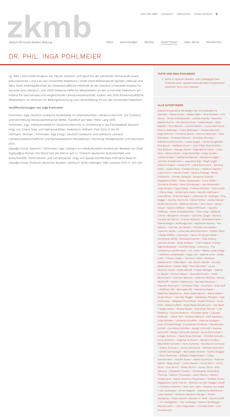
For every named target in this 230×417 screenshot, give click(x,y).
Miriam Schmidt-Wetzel (184, 332)
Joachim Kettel (167, 231)
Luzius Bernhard (214, 126)
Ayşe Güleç (181, 188)
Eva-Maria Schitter (179, 328)
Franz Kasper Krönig (208, 242)
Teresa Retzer (184, 308)
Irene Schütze (190, 343)
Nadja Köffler (167, 235)
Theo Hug (202, 211)
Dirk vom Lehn (192, 386)
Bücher (149, 42)
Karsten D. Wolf (198, 398)
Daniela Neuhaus (205, 281)
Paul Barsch (176, 126)
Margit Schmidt (201, 328)
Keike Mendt (184, 269)
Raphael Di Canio (203, 149)
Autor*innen (169, 42)
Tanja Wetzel (178, 398)
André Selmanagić (170, 351)
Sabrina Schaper (209, 320)
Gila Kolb (182, 235)
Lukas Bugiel (192, 141)
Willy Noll (219, 285)
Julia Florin (164, 172)
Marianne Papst (203, 289)
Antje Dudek (209, 153)
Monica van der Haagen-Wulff (206, 382)
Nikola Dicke (172, 153)
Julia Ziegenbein (185, 406)
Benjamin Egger (210, 157)
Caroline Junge (201, 215)
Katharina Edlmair (187, 157)
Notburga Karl (184, 223)
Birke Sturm (188, 367)
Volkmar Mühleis (205, 277)
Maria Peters (215, 293)
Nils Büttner (165, 149)
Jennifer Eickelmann (170, 161)
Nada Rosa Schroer (190, 336)
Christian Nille (190, 285)
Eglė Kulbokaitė (167, 246)
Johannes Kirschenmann (193, 231)
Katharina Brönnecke (170, 141)
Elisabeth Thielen (179, 371)
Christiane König (167, 238)
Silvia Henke (197, 199)
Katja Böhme (165, 133)
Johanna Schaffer (186, 320)
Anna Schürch (166, 339)
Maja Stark (173, 363)
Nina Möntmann (199, 273)
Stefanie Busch (181, 145)
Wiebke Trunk (216, 378)
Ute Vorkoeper (167, 390)
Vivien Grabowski (189, 180)
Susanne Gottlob (203, 176)
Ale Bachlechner (186, 122)
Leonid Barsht (193, 126)
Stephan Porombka (183, 301)
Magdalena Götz (167, 180)
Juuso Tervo (205, 367)
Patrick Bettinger (167, 130)
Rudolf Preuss (206, 301)
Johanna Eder (166, 157)
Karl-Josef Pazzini (194, 293)
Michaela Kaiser (211, 219)
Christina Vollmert (170, 386)
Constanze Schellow (195, 324)
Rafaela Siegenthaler (192, 355)
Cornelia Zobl (205, 406)
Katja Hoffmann (196, 207)
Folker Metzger (203, 269)
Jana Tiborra (200, 374)
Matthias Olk (166, 289)
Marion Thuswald (180, 374)
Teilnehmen (213, 42)
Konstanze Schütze (212, 343)
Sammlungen (129, 42)
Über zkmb (191, 42)
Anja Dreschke (190, 153)
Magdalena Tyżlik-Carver (172, 382)
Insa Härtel (164, 196)
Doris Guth (218, 188)
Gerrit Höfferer (176, 207)
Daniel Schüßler (209, 339)
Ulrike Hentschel (167, 203)
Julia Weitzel (165, 394)
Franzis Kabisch (190, 219)
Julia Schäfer (165, 320)
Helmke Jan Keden (179, 227)
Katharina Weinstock (210, 390)
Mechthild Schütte (169, 343)
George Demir (182, 149)
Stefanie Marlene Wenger (190, 394)
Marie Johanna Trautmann (189, 378)
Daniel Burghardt (213, 141)
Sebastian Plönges (206, 297)
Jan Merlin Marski (198, 262)
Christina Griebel (168, 184)
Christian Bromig (203, 137)
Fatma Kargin (165, 223)
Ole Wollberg (188, 402)
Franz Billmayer (189, 130)
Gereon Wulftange (209, 402)
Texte (109, 42)
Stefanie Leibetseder (171, 254)
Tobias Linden (174, 258)
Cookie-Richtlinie (203, 14)
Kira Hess (206, 203)
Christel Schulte (213, 336)
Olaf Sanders (214, 316)
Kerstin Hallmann (208, 192)
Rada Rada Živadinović (197, 305)
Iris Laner (194, 250)
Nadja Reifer (166, 308)
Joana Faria (173, 168)
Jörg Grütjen (165, 188)
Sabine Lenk (207, 254)
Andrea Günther (200, 188)
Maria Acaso (177, 114)
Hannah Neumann (169, 285)
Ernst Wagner (187, 390)
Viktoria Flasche (211, 168)
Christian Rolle (199, 312)
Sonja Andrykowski (178, 118)
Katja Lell (192, 254)
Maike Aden (194, 114)
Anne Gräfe (209, 180)
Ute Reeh (218, 305)
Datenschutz (183, 14)
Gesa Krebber (185, 242)
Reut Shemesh (168, 355)
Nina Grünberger (190, 184)
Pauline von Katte (213, 386)
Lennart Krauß (166, 242)
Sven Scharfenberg (169, 324)
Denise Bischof (210, 130)
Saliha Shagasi (216, 351)
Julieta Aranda (200, 118)
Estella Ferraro (190, 168)
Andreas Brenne (180, 137)
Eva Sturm (172, 367)
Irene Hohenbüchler (182, 211)
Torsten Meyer (179, 273)
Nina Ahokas (210, 114)
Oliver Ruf (177, 316)
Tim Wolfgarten (168, 402)
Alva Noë (206, 285)
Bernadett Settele (194, 351)
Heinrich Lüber (194, 258)
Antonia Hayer (181, 196)
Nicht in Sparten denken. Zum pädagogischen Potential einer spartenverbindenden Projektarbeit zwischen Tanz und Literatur (195, 83)
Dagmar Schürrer (187, 339)
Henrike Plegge (184, 297)
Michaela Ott (184, 289)
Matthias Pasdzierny (169, 293)
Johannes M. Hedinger (205, 196)
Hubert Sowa (182, 359)
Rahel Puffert (173, 305)
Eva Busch (164, 145)
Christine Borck (184, 133)
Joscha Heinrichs (177, 199)
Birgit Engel (210, 161)
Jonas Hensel (216, 199)
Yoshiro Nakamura (181, 281)
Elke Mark (180, 262)
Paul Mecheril (198, 266)
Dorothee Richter (205, 308)
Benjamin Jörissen (178, 215)
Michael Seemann (213, 347)
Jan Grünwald (210, 184)
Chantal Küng (187, 246)
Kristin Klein (217, 231)
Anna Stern (207, 363)
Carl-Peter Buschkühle (206, 145)
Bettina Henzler (189, 203)
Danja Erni (184, 164)
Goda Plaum (165, 297)
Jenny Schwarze (190, 347)
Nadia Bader (205, 122)
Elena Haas (166, 192)
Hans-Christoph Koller (203, 235)
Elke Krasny (209, 238)
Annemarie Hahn (185, 192)
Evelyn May (180, 266)
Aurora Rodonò (179, 312)
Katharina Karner (205, 223)
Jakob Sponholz (202, 359)
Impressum (167, 14)
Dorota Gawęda (181, 176)
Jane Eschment (201, 164)
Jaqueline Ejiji (193, 161)
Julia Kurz (203, 246)
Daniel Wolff (217, 398)
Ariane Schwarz (168, 347)
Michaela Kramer (190, 238)
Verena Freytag (200, 172)
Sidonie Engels (166, 164)
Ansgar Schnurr (167, 336)
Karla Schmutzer (211, 332)
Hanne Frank (181, 172)
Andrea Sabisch (194, 316)
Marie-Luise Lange (214, 250)
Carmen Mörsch (182, 277)
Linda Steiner (190, 363)
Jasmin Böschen (206, 133)
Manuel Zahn (165, 406)
